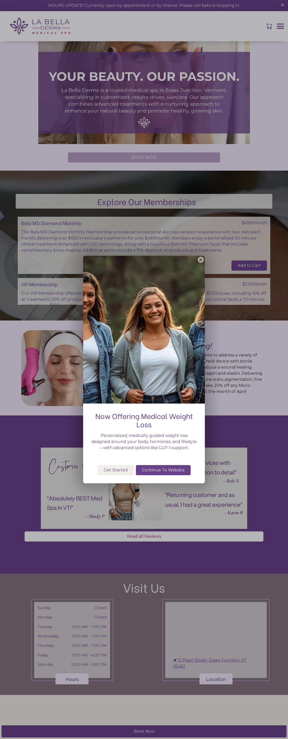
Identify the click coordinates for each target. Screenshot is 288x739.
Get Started (116, 486)
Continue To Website (163, 486)
